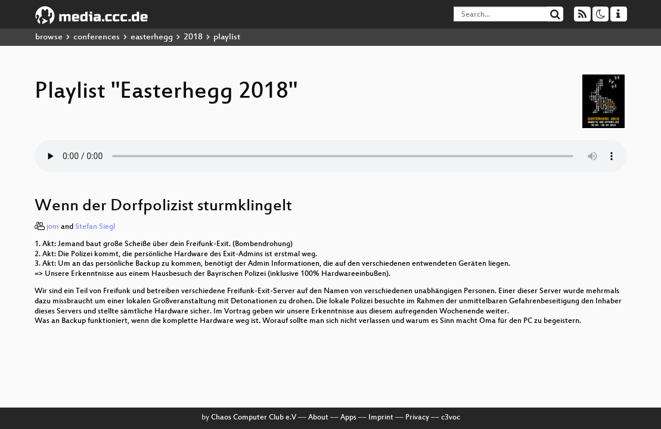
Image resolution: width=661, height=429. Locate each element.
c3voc (450, 418)
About (318, 418)
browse (49, 37)
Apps (348, 418)
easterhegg (152, 37)
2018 (193, 37)
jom (52, 227)
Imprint (380, 418)
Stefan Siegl (95, 227)
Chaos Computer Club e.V (253, 418)
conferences (96, 37)
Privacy (417, 418)
